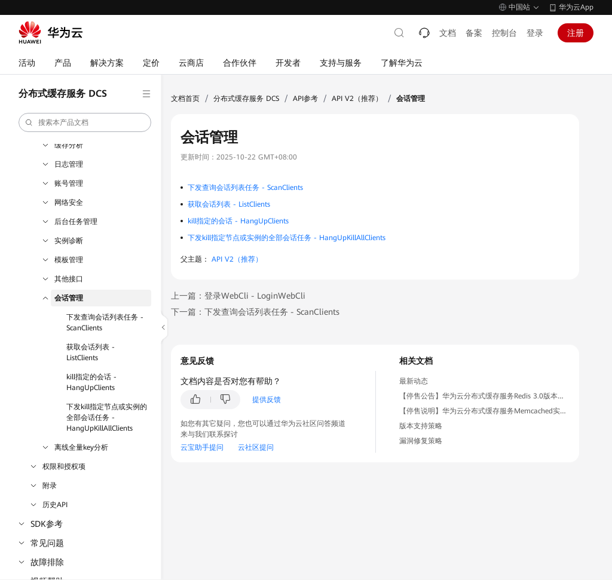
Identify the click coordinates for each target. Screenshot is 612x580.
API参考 (305, 98)
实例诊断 (68, 241)
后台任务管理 (75, 221)
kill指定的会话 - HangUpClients (91, 382)
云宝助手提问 (202, 447)
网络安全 (68, 202)
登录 (535, 33)
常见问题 (47, 543)
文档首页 (185, 98)
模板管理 (68, 260)
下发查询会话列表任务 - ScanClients (104, 322)
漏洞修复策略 (420, 441)
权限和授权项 (63, 466)
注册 (575, 33)
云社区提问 (256, 447)
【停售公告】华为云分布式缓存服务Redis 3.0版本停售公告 (492, 396)
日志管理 (68, 164)
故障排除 (47, 562)
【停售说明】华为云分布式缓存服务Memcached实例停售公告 (497, 411)
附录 (49, 485)
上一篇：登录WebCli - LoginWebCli (238, 295)
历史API (55, 505)
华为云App (576, 7)
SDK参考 (46, 524)
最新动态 (413, 381)
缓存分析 (68, 145)
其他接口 (68, 279)
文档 (447, 33)
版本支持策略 (420, 426)
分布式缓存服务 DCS (246, 98)
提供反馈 (266, 399)
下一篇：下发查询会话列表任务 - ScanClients (255, 312)
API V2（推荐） (357, 98)
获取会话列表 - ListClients (90, 352)
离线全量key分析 (81, 447)
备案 (474, 33)
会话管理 (68, 298)
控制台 (504, 33)
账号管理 (68, 183)
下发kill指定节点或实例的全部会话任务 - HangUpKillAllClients (106, 417)
